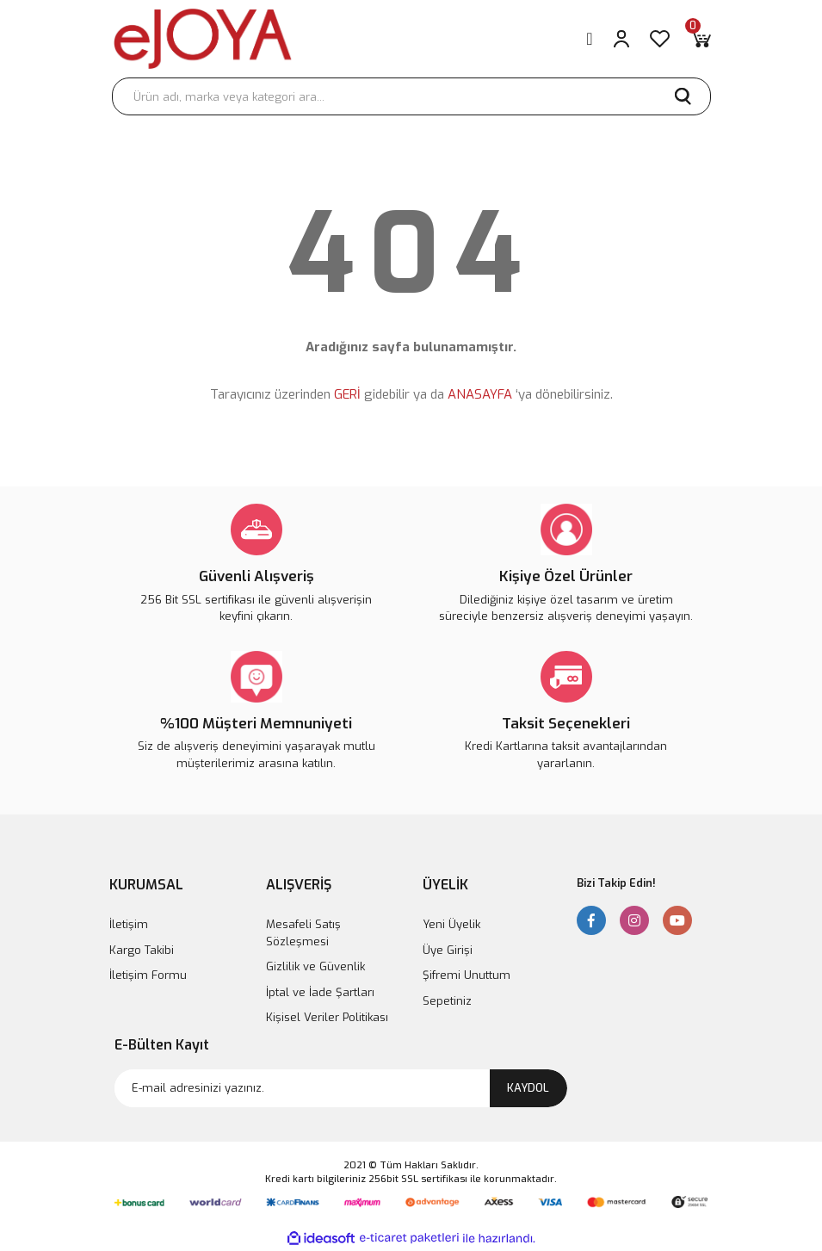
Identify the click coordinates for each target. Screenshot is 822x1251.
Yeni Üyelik (451, 924)
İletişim (128, 924)
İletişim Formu (148, 975)
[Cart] (700, 38)
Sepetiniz (447, 1001)
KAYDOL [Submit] (528, 1088)
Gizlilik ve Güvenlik (315, 966)
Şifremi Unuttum (466, 975)
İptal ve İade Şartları (320, 992)
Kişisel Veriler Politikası (327, 1017)
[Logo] (203, 39)
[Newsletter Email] (340, 1088)
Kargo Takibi (141, 950)
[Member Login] (621, 38)
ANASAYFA (480, 394)
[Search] (411, 96)
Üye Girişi (448, 950)
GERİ (347, 394)
